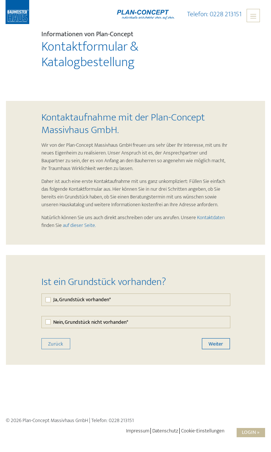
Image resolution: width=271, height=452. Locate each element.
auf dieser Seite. (79, 225)
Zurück (55, 344)
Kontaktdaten (211, 217)
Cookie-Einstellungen (202, 431)
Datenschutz (165, 431)
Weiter (216, 344)
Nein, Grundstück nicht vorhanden (90, 322)
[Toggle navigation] (253, 15)
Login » (251, 432)
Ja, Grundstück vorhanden (82, 299)
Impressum (137, 431)
